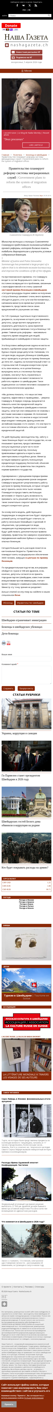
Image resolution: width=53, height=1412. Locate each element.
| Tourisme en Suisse (36, 997)
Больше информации (34, 1398)
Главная (5, 155)
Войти (4, 15)
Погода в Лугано (26, 906)
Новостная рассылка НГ (28, 52)
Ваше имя (7, 654)
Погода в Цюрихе (26, 902)
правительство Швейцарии (30, 603)
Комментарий (9, 664)
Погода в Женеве (26, 900)
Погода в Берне (26, 904)
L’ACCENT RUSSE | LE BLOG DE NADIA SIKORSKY (21, 1036)
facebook (17, 5)
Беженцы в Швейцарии (36, 155)
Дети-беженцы (10, 633)
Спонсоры (39, 1287)
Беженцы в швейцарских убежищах (22, 626)
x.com (29, 5)
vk (23, 5)
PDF (8, 643)
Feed (36, 5)
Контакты (18, 1287)
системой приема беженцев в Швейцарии (24, 289)
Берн (41, 196)
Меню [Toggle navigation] (26, 70)
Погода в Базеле (26, 908)
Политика (17, 155)
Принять (9, 1404)
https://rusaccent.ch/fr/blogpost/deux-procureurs (26, 114)
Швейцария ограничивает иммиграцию (24, 620)
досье (17, 595)
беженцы (8, 603)
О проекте (6, 1287)
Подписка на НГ (24, 57)
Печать (4, 643)
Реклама (29, 1287)
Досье (6, 966)
